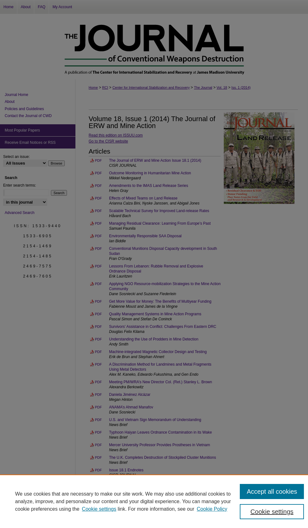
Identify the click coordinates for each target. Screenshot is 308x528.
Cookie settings (99, 509)
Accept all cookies (272, 491)
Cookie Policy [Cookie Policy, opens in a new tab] (212, 509)
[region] (154, 501)
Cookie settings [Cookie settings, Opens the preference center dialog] (272, 511)
